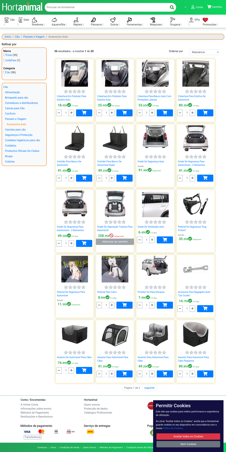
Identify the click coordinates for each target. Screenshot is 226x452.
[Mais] (71, 113)
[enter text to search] (105, 7)
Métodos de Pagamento (35, 412)
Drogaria (175, 21)
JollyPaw (11, 60)
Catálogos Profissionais (98, 412)
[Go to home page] (22, 6)
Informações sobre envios (36, 408)
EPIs (194, 20)
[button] (183, 7)
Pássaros (97, 21)
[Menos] (59, 113)
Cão (9, 20)
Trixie (9, 55)
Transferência (33, 437)
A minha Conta (29, 404)
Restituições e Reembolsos (37, 416)
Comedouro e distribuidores (21, 103)
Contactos (42, 447)
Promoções (210, 21)
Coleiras (10, 161)
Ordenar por (176, 51)
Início (8, 36)
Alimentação (12, 92)
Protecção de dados (96, 408)
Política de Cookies (173, 428)
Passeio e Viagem (34, 36)
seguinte (149, 387)
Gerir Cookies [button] (188, 444)
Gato (23, 20)
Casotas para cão (15, 129)
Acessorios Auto (16, 124)
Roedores (38, 21)
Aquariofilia (59, 21)
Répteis (78, 21)
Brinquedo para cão (16, 97)
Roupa (9, 156)
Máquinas (156, 21)
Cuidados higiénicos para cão (22, 140)
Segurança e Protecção (19, 135)
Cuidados (10, 145)
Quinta (114, 21)
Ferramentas (134, 21)
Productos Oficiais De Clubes (22, 150)
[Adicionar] (84, 112)
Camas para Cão (15, 108)
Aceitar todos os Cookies (188, 436)
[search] (172, 7)
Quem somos (92, 404)
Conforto (10, 113)
